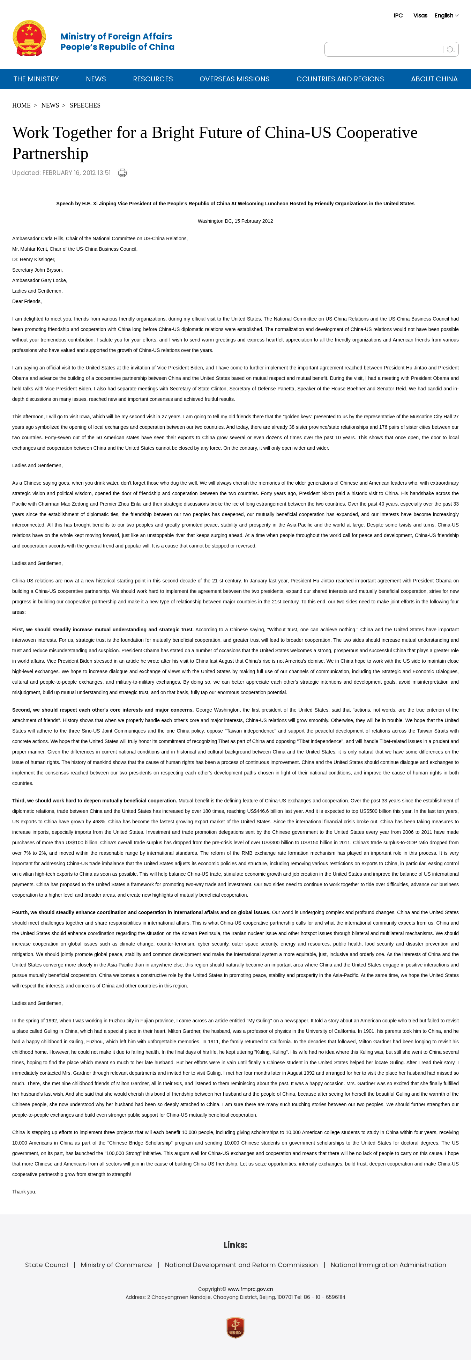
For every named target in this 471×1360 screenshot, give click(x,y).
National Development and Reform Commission (241, 1264)
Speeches (85, 105)
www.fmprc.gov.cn (250, 1289)
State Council (46, 1264)
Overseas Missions (235, 79)
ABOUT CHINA (434, 79)
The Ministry (36, 79)
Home (21, 105)
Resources (153, 79)
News (96, 79)
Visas (420, 16)
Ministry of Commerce (116, 1264)
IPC (398, 16)
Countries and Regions (340, 79)
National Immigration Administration (388, 1264)
